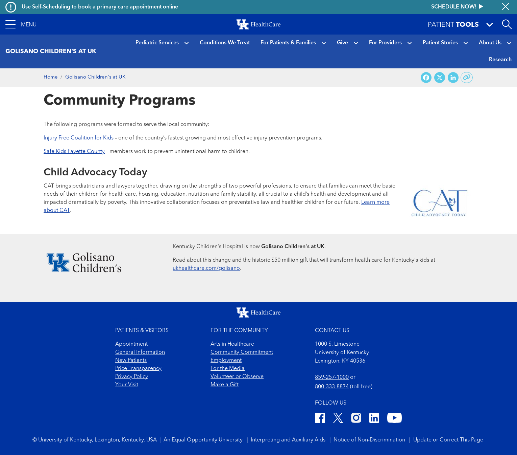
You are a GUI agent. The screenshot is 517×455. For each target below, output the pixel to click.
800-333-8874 (332, 387)
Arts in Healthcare (232, 344)
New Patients (131, 360)
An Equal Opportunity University (204, 440)
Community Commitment (242, 352)
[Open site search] (507, 24)
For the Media (228, 368)
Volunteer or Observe (237, 377)
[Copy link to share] (467, 77)
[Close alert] (505, 7)
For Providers (385, 43)
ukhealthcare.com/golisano (206, 268)
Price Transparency (138, 368)
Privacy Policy (131, 377)
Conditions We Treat (225, 43)
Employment (226, 360)
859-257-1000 (332, 377)
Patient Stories (440, 43)
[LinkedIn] (374, 419)
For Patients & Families (288, 43)
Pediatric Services (157, 43)
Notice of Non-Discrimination (370, 440)
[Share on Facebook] (426, 77)
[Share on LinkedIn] (453, 77)
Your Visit (126, 385)
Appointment (131, 344)
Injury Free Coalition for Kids (79, 138)
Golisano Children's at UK (95, 77)
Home (51, 77)
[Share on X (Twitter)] (439, 77)
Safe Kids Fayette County (74, 151)
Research (500, 60)
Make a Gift (225, 385)
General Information (140, 352)
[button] (21, 24)
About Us (490, 43)
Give (342, 43)
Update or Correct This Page (448, 440)
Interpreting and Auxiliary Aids (289, 440)
